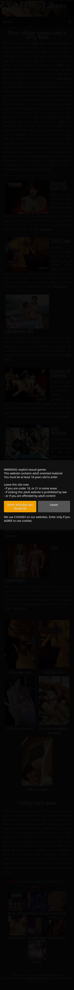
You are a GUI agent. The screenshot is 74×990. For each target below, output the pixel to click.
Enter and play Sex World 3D (20, 506)
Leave (54, 505)
